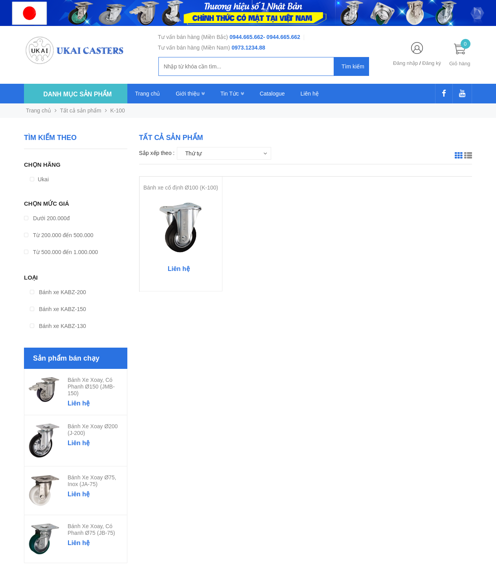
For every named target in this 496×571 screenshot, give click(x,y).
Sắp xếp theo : (157, 153)
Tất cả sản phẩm (80, 110)
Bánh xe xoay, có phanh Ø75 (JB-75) (91, 529)
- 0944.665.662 (281, 37)
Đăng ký (431, 63)
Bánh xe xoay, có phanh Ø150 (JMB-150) (91, 386)
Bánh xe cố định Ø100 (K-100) (180, 187)
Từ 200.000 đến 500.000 (59, 235)
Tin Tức (232, 93)
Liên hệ (310, 93)
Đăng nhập (405, 63)
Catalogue (272, 93)
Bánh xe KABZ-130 (58, 326)
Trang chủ (147, 93)
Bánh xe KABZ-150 (58, 309)
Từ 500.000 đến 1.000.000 (61, 252)
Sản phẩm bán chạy (66, 358)
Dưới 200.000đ (47, 218)
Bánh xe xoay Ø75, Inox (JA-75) (92, 480)
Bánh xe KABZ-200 (58, 292)
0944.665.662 (246, 37)
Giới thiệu (190, 93)
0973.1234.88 (248, 47)
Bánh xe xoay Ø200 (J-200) (93, 429)
